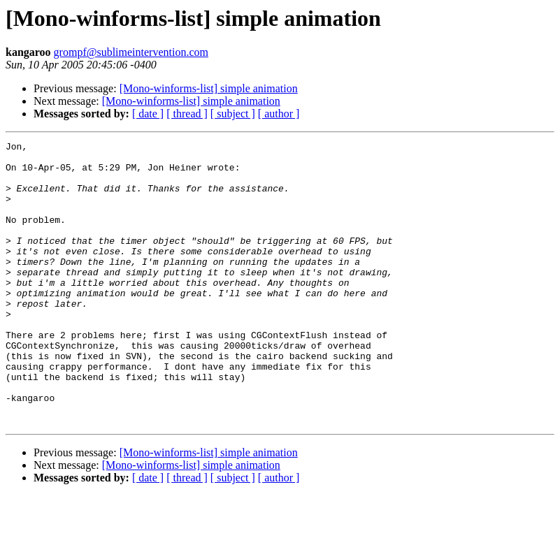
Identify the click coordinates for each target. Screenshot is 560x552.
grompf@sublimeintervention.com (131, 52)
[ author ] (279, 113)
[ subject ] (232, 113)
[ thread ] (187, 113)
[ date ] (148, 113)
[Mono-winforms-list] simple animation (209, 88)
